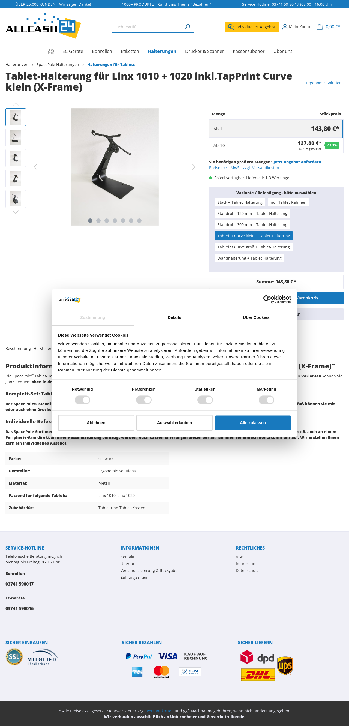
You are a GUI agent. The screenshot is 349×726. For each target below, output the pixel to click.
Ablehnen (96, 422)
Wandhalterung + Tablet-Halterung (250, 258)
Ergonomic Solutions (325, 82)
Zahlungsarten (134, 577)
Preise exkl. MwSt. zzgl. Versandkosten (244, 167)
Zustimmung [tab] (92, 317)
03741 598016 (19, 608)
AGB (239, 556)
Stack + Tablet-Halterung (240, 202)
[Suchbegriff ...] (146, 26)
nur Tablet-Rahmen (288, 202)
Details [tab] (174, 317)
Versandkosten (160, 710)
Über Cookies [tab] (256, 317)
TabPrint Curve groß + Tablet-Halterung (254, 247)
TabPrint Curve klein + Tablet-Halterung (254, 235)
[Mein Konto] (296, 27)
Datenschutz (247, 570)
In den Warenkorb (299, 298)
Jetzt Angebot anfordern (297, 161)
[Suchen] (187, 26)
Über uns (129, 563)
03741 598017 (19, 584)
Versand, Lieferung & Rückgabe (149, 570)
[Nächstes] (194, 167)
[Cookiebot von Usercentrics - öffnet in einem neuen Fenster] (267, 299)
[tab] (18, 348)
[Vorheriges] (35, 167)
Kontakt (127, 556)
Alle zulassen (253, 422)
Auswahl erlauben (174, 422)
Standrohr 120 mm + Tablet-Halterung (252, 213)
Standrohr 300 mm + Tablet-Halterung (252, 224)
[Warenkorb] (328, 27)
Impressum (246, 563)
